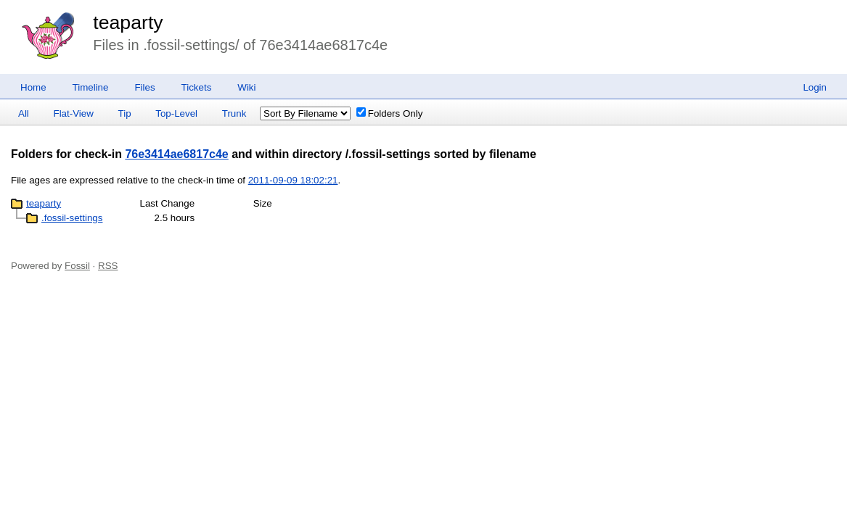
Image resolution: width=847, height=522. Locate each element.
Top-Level (176, 113)
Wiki (246, 87)
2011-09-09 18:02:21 (293, 180)
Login (815, 87)
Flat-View (74, 113)
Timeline (91, 87)
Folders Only (389, 113)
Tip (124, 113)
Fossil (77, 265)
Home (33, 87)
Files (144, 87)
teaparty (128, 22)
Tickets (196, 87)
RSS (108, 265)
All (23, 113)
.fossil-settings (71, 217)
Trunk (234, 113)
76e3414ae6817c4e (176, 154)
